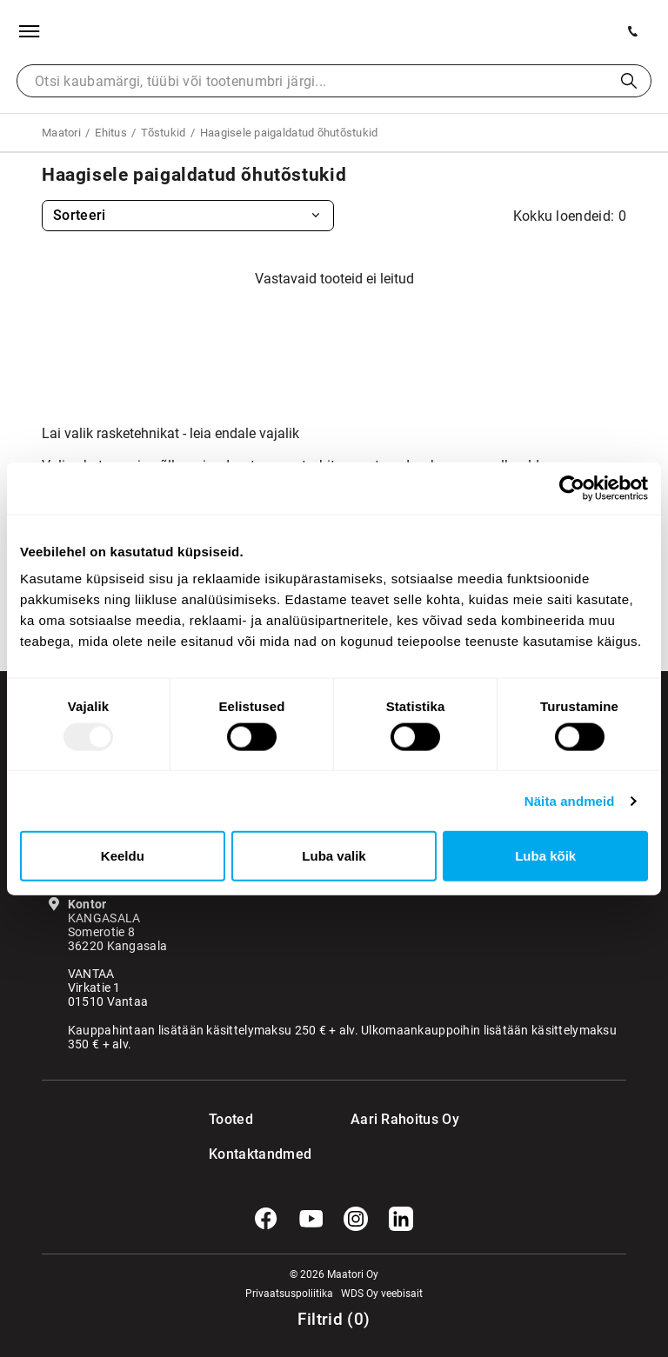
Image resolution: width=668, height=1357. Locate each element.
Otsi (628, 80)
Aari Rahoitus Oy (405, 1119)
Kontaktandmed (244, 1154)
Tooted (231, 1119)
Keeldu (122, 855)
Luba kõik (545, 855)
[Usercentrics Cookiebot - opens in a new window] (572, 488)
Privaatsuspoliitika (289, 1293)
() (333, 1319)
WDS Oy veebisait (382, 1293)
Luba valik (333, 855)
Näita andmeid (569, 800)
